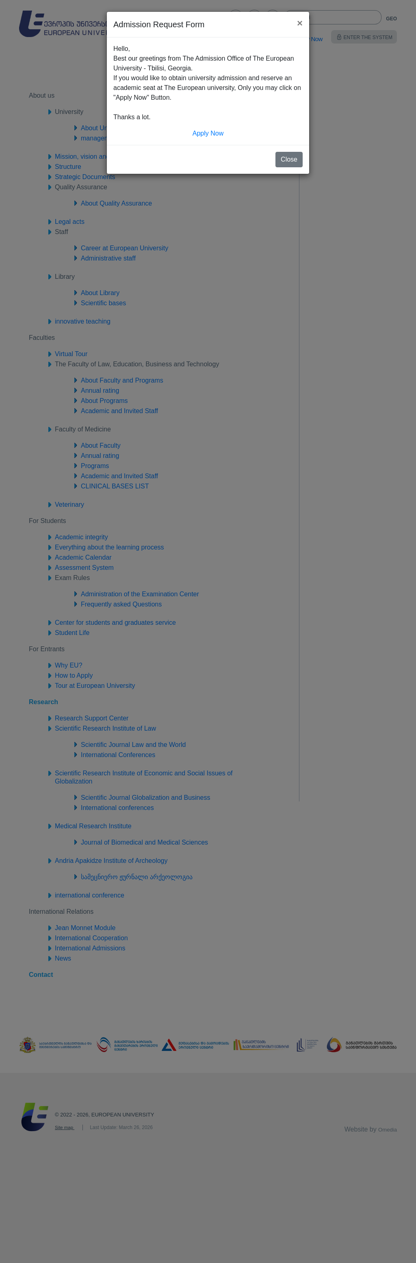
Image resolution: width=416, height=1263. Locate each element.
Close (289, 159)
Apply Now (208, 133)
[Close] (299, 23)
